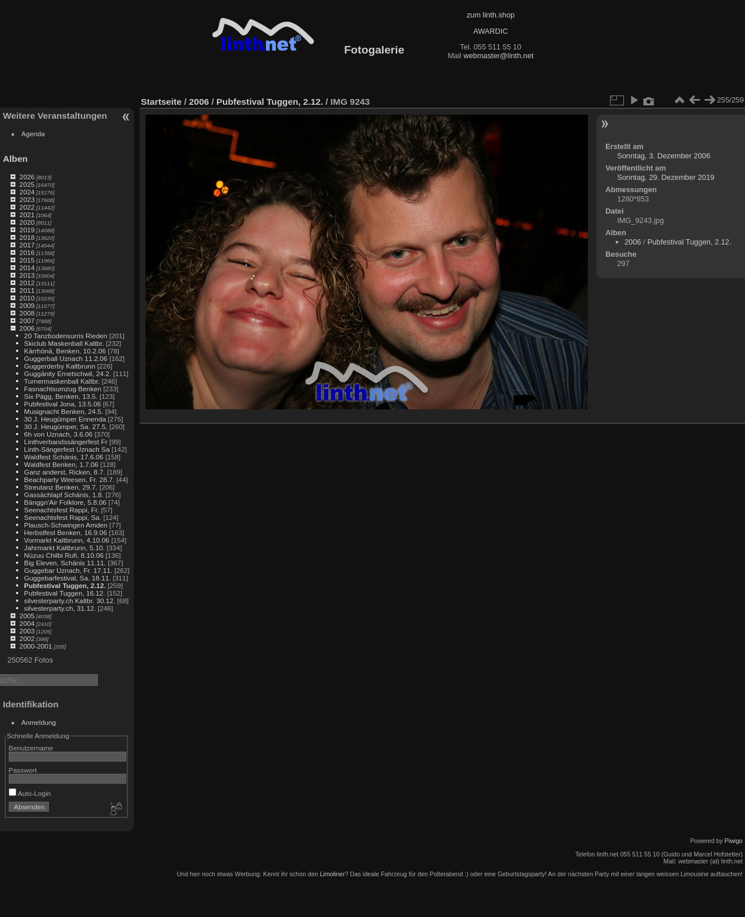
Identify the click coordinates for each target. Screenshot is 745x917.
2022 (26, 207)
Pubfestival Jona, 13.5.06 (62, 404)
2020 (26, 222)
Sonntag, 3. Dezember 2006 (663, 155)
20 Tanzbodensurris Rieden (65, 335)
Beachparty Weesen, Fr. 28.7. (69, 479)
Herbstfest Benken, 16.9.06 (65, 532)
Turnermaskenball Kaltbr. (62, 381)
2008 (26, 313)
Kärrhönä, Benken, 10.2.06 (65, 351)
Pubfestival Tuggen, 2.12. (64, 585)
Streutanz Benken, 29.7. (60, 487)
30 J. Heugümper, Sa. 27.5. (65, 426)
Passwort (23, 770)
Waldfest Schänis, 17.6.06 (63, 457)
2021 (26, 214)
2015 (26, 260)
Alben (15, 159)
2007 (26, 320)
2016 (26, 252)
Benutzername (31, 748)
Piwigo (734, 840)
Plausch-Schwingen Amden (65, 525)
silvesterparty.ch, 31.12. (59, 608)
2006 (26, 328)
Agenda (33, 133)
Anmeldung (39, 722)
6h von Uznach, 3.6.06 (58, 434)
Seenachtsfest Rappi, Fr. (61, 510)
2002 (26, 638)
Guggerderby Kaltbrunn (59, 366)
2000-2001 (35, 646)
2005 (26, 615)
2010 (26, 298)
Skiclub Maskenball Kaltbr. (64, 343)
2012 (26, 282)
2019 (26, 229)
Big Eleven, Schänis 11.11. (65, 563)
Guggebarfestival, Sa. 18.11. (67, 578)
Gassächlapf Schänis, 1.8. (64, 494)
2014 (26, 267)
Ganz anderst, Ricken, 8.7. (64, 472)
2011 (26, 290)
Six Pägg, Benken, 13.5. (60, 396)
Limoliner (332, 873)
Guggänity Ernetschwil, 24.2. (67, 373)
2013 (26, 275)
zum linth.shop (491, 14)
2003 (26, 631)
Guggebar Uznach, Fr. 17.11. (68, 570)
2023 (26, 199)
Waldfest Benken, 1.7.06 (61, 464)
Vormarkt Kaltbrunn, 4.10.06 (66, 540)
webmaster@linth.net (498, 55)
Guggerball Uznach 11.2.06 (65, 358)
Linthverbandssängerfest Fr (65, 441)
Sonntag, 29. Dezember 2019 (665, 177)
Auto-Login (30, 793)
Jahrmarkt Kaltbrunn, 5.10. (64, 547)
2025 (26, 184)
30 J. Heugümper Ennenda (65, 419)
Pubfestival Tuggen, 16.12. (64, 593)
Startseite (161, 102)
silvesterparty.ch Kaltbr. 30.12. (69, 600)
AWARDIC (490, 31)
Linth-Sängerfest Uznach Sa (66, 449)
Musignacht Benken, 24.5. (63, 411)
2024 (26, 192)
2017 (26, 245)
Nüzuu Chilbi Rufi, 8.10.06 (64, 555)
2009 (26, 305)
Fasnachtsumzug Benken (62, 388)
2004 (26, 623)
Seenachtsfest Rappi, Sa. (62, 517)
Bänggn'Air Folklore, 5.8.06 (65, 502)
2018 (26, 237)
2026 (26, 176)
